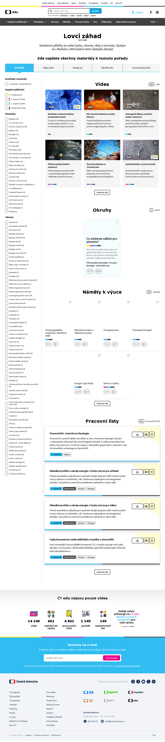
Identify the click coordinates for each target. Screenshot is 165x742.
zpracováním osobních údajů (127, 667)
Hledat (95, 11)
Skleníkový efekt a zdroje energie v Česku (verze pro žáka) (83, 506)
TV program (93, 3)
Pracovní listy (82, 22)
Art (111, 3)
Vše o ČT (119, 3)
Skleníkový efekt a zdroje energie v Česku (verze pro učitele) (84, 472)
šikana (86, 15)
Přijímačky (106, 22)
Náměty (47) (107, 68)
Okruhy (55, 22)
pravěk (79, 15)
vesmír (93, 15)
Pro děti (104, 3)
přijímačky (64, 15)
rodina (72, 15)
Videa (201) (48, 68)
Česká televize (48, 3)
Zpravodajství (63, 3)
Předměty (39, 22)
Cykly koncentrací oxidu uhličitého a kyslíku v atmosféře (82, 541)
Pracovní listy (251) (141, 68)
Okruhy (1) (77, 68)
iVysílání (82, 3)
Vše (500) (19, 68)
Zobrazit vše (102, 194)
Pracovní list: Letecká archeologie (69, 434)
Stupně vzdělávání (17, 22)
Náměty (67, 22)
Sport (73, 3)
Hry (95, 22)
